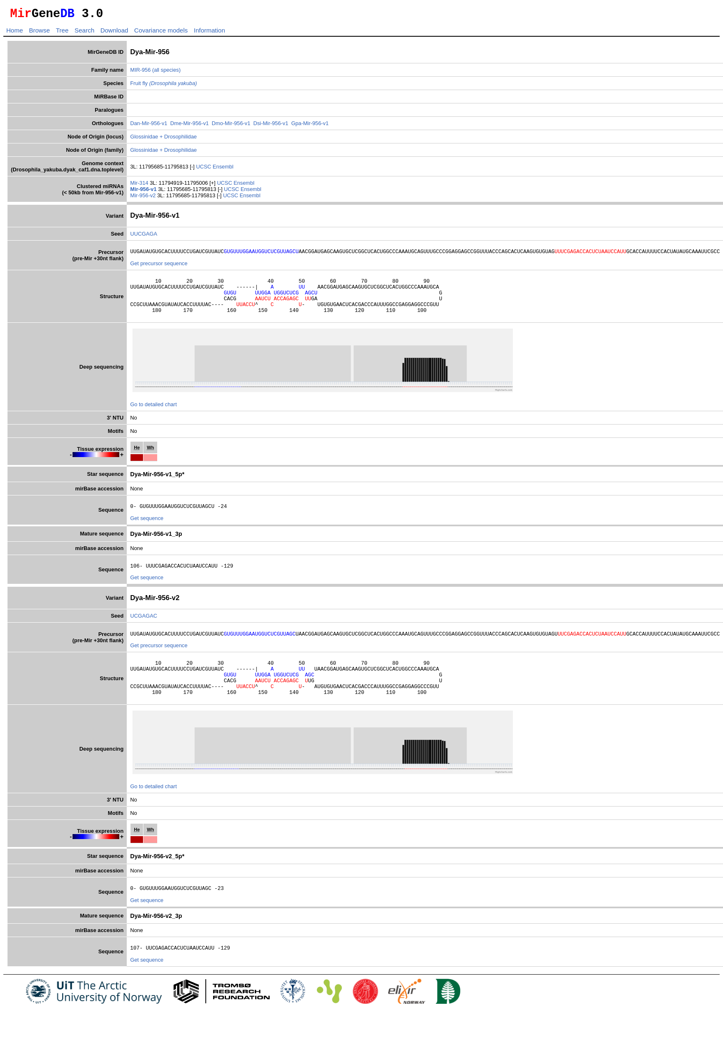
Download (114, 32)
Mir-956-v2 (143, 198)
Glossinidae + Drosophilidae (163, 139)
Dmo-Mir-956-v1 (231, 126)
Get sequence (146, 531)
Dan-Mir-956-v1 (148, 126)
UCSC (204, 169)
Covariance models (161, 32)
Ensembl (223, 169)
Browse (39, 32)
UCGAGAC (143, 629)
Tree (62, 32)
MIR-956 (140, 72)
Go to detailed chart (153, 415)
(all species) (166, 72)
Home (14, 32)
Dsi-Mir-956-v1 (270, 126)
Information (209, 32)
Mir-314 (140, 185)
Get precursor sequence (158, 267)
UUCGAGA (143, 236)
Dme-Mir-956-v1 (189, 126)
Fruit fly (163, 86)
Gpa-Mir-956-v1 (310, 126)
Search (85, 32)
